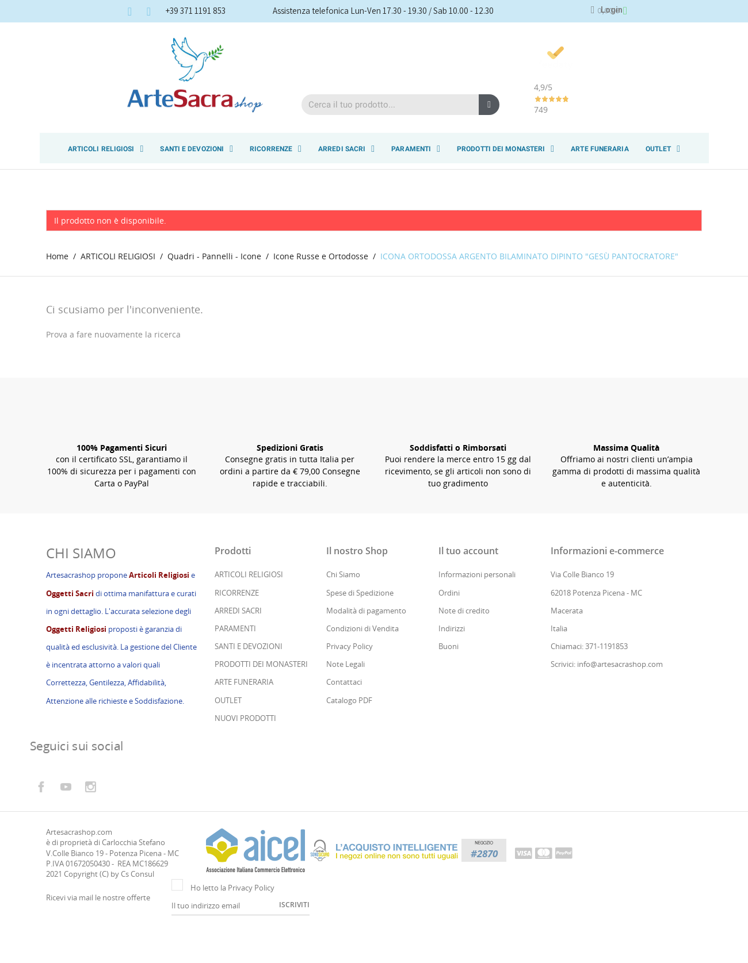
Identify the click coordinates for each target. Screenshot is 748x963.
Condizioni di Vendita (362, 661)
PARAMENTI (415, 149)
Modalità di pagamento (366, 643)
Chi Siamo (343, 607)
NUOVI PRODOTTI (245, 751)
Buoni (448, 679)
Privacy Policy (349, 679)
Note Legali (345, 697)
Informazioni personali (477, 607)
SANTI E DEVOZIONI (196, 149)
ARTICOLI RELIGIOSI (106, 149)
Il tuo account (468, 583)
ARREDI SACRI (346, 149)
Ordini (449, 625)
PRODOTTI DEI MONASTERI (505, 149)
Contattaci (344, 714)
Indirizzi (451, 661)
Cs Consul (137, 906)
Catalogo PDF (349, 732)
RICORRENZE (276, 149)
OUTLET (663, 149)
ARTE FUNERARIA (599, 149)
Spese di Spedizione (360, 625)
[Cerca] (101, 365)
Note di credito (464, 643)
